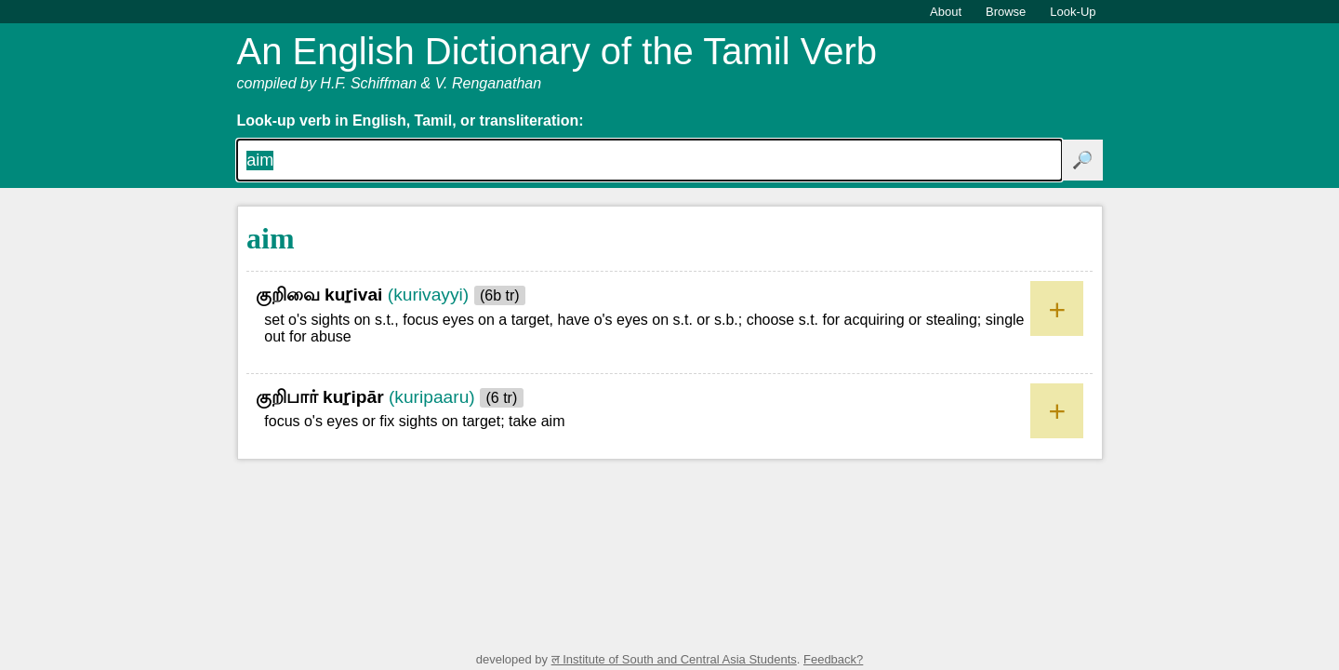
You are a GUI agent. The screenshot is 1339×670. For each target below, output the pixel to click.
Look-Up (1072, 12)
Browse (1006, 12)
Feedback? (833, 659)
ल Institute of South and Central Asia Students (674, 659)
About (945, 12)
